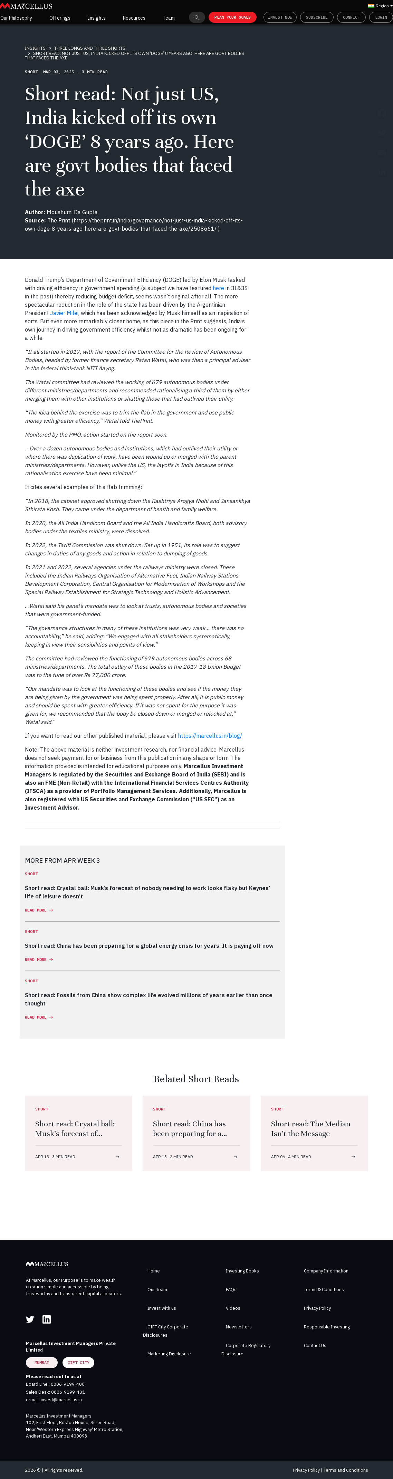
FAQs (231, 1289)
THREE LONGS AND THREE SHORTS (89, 48)
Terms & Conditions (324, 1289)
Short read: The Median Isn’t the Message (311, 1128)
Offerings (59, 18)
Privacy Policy (317, 1308)
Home (153, 1271)
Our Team (157, 1289)
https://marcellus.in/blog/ (210, 735)
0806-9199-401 (68, 1392)
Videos (233, 1308)
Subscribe (317, 17)
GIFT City (78, 1362)
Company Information (326, 1271)
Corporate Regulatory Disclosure (245, 1350)
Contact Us (315, 1345)
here (218, 288)
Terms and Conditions (346, 1470)
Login (381, 17)
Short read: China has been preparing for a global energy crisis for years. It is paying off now (196, 1138)
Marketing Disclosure (169, 1354)
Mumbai (42, 1362)
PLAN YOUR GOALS (232, 17)
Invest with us (161, 1308)
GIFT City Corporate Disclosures (165, 1331)
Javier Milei (64, 312)
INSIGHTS (35, 48)
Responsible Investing (327, 1327)
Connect (351, 17)
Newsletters (239, 1327)
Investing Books (242, 1271)
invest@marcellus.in (61, 1400)
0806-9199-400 (68, 1384)
